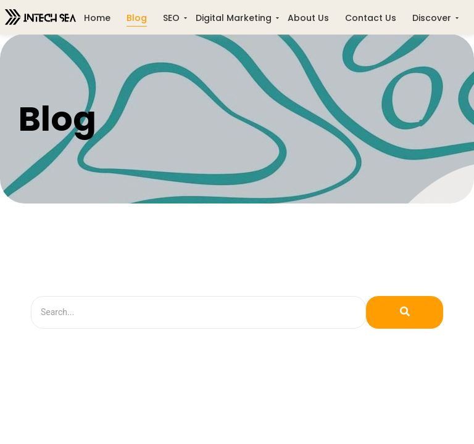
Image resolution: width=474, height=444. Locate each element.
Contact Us (370, 18)
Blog (137, 18)
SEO (171, 18)
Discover (431, 18)
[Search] (198, 312)
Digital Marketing (234, 18)
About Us (308, 18)
